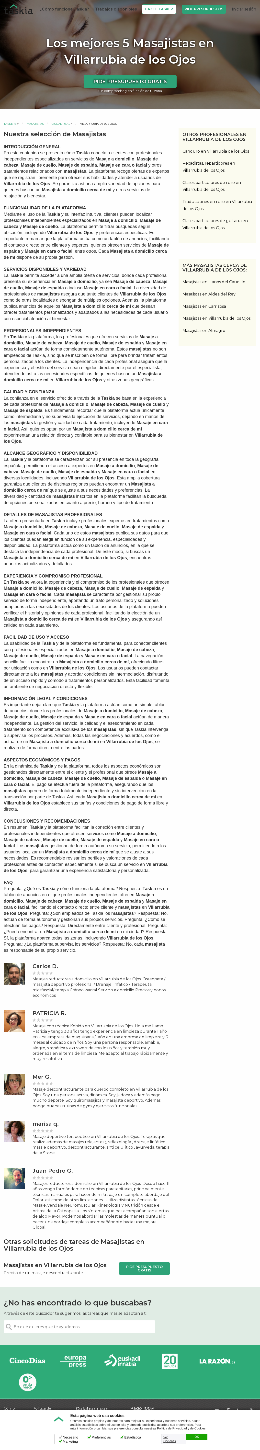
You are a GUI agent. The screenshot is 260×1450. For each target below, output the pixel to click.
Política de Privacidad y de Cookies (181, 1428)
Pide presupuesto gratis (130, 81)
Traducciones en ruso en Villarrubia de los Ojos (217, 205)
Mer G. (42, 1077)
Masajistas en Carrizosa (204, 306)
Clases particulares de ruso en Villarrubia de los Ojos (211, 186)
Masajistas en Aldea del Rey (209, 294)
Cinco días (27, 1361)
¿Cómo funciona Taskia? (64, 9)
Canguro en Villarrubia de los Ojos (215, 151)
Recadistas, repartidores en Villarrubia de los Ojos (208, 167)
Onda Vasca (27, 1382)
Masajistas (35, 123)
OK (196, 1437)
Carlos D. (45, 966)
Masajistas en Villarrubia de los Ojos (216, 318)
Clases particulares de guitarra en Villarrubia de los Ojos (215, 224)
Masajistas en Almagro (203, 330)
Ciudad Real (61, 123)
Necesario (70, 1437)
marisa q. (46, 1124)
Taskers (10, 123)
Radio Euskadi (122, 1361)
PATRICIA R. (49, 1013)
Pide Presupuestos (204, 9)
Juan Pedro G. (53, 1171)
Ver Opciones (169, 1439)
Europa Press (75, 1361)
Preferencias (101, 1437)
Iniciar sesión (244, 9)
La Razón (217, 1361)
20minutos (169, 1361)
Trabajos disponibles (116, 9)
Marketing (70, 1441)
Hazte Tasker (159, 9)
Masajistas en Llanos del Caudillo (213, 282)
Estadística (132, 1437)
